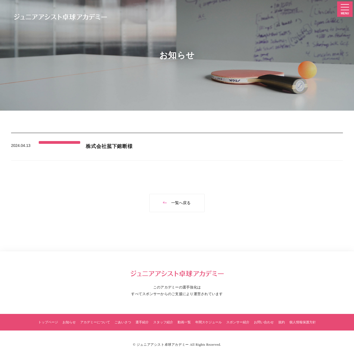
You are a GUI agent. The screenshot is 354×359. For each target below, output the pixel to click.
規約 (281, 322)
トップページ (48, 322)
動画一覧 (184, 322)
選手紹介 (142, 322)
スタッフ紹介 (163, 322)
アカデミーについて (95, 322)
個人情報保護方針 (302, 322)
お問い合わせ (264, 322)
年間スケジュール (208, 322)
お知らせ (69, 322)
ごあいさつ (122, 322)
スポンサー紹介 (237, 322)
